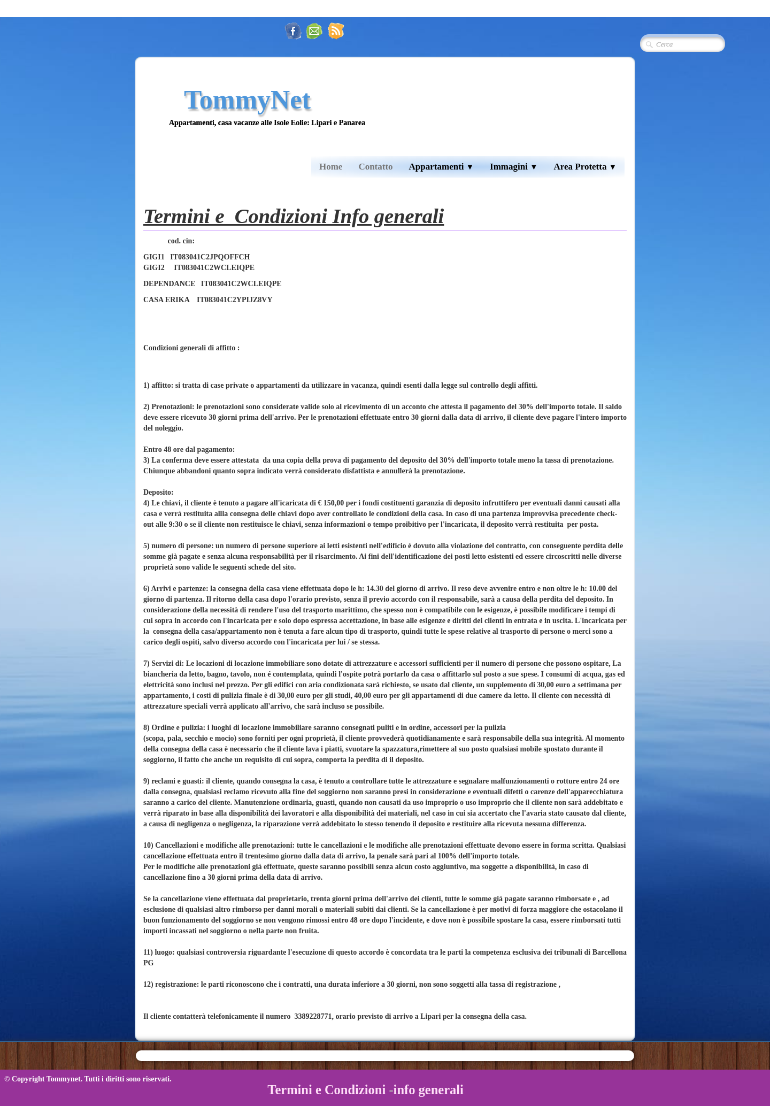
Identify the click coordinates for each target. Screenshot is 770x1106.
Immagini (513, 167)
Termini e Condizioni (326, 1089)
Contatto (375, 167)
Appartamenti (441, 167)
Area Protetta (585, 167)
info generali (429, 1089)
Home (330, 167)
